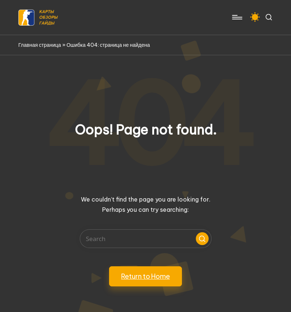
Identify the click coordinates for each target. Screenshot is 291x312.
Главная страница (39, 45)
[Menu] (236, 17)
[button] (202, 238)
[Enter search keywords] (146, 238)
